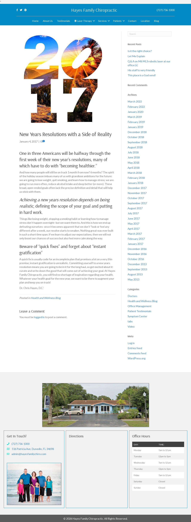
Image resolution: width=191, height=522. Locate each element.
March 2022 (135, 101)
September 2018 (137, 142)
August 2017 (135, 208)
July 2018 (133, 152)
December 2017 (137, 188)
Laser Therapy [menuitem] (83, 20)
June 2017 (134, 218)
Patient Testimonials (139, 311)
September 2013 (137, 269)
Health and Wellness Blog (46, 298)
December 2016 (137, 248)
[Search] (150, 33)
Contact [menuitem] (132, 20)
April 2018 (134, 167)
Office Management (139, 306)
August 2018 (135, 147)
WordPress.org (136, 358)
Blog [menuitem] (156, 20)
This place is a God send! (142, 75)
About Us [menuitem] (48, 20)
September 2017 (137, 203)
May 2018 (133, 162)
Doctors (132, 296)
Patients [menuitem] (117, 20)
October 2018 (136, 137)
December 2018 (137, 132)
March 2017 (135, 233)
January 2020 (135, 111)
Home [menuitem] (35, 20)
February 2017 (136, 238)
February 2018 (136, 177)
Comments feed (137, 353)
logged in (39, 317)
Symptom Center (137, 316)
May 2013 (133, 279)
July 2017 (133, 213)
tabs (130, 321)
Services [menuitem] (102, 20)
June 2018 (134, 157)
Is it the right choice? (140, 51)
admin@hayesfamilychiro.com (28, 454)
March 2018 (135, 172)
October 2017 (136, 198)
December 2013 (137, 264)
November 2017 (137, 193)
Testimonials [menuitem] (63, 20)
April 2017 (134, 228)
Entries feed (135, 348)
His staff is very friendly (141, 70)
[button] (94, 21)
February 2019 (136, 122)
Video (131, 326)
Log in (131, 343)
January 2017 (135, 243)
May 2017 (133, 223)
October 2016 (136, 259)
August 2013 (135, 274)
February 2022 (136, 106)
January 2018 (135, 182)
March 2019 (135, 116)
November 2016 (137, 254)
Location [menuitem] (145, 20)
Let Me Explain (136, 56)
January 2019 (135, 127)
